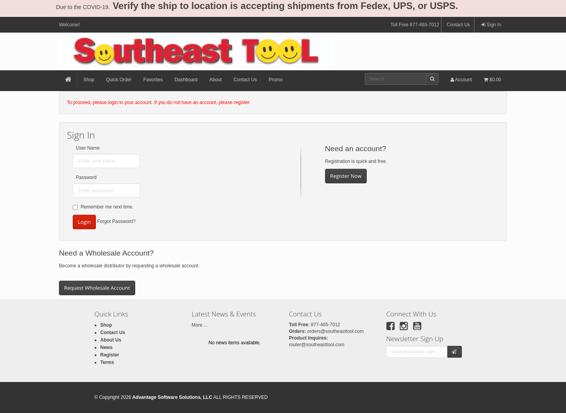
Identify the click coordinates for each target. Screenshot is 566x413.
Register (109, 355)
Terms (107, 362)
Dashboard (186, 79)
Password (86, 177)
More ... (200, 325)
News (106, 347)
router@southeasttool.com (316, 344)
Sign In (491, 24)
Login (84, 221)
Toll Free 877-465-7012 (414, 24)
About (215, 79)
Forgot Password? (116, 222)
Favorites (153, 79)
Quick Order (119, 79)
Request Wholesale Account (97, 287)
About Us (110, 340)
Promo (276, 79)
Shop (88, 79)
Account (461, 79)
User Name (88, 148)
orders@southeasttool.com (335, 331)
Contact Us (458, 24)
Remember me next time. (103, 207)
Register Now (346, 175)
